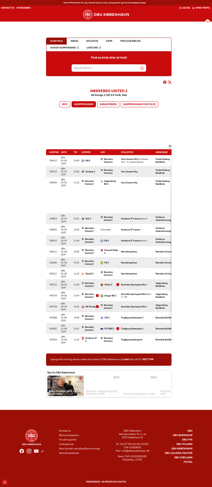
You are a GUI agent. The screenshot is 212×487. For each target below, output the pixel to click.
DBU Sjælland (183, 458)
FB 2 (106, 263)
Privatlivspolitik (67, 440)
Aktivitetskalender (69, 453)
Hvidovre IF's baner (130, 219)
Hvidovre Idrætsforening (163, 218)
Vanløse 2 (90, 172)
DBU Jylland (184, 444)
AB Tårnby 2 (91, 307)
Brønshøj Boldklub (165, 318)
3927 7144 (148, 359)
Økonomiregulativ (69, 435)
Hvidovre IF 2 (91, 339)
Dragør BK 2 (110, 296)
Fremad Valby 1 (111, 251)
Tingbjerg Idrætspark (131, 318)
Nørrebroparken (129, 252)
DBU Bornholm (182, 435)
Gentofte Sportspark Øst (133, 285)
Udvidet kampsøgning (64, 48)
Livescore (94, 48)
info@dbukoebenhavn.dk (135, 451)
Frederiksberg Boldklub (163, 160)
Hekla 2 (108, 285)
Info (65, 104)
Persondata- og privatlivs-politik (106, 482)
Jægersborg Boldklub (161, 284)
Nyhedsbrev (24, 8)
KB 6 (87, 161)
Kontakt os (7, 8)
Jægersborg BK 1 (110, 182)
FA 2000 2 (109, 329)
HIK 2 (88, 219)
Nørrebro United (164, 252)
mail (126, 359)
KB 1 (106, 241)
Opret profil (201, 8)
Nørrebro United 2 (108, 160)
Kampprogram (83, 104)
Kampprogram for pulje (139, 104)
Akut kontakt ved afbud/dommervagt (79, 449)
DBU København (182, 449)
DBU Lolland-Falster (178, 453)
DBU (189, 431)
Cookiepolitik (66, 444)
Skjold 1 (89, 274)
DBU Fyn (187, 440)
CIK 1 (107, 318)
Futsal (188, 462)
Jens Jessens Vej (129, 159)
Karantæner (108, 104)
